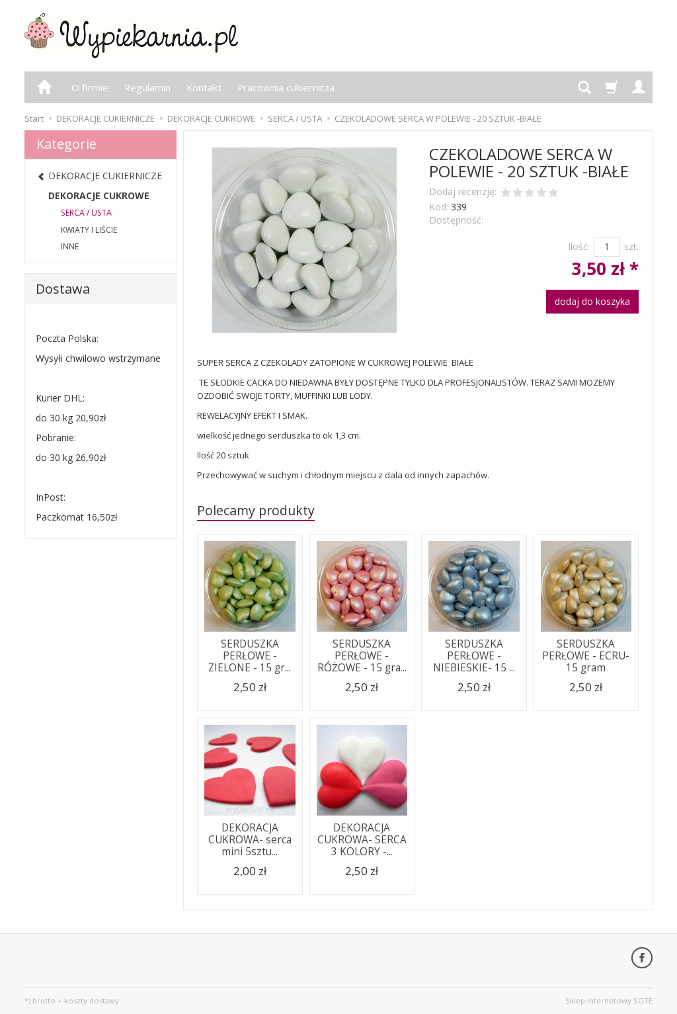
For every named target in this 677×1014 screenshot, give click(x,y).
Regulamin (147, 87)
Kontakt (203, 87)
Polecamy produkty (256, 510)
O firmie (89, 87)
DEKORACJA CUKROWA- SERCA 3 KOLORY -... (362, 840)
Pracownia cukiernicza (286, 87)
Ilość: (579, 246)
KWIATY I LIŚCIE (89, 229)
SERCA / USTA (86, 212)
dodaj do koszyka (592, 301)
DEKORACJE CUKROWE (98, 195)
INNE (70, 246)
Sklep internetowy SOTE (609, 1000)
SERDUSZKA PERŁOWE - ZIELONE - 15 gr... (249, 656)
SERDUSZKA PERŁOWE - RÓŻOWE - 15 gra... (362, 656)
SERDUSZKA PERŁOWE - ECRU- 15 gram (585, 656)
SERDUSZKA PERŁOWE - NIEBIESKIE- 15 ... (474, 656)
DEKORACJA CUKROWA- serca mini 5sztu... (250, 840)
